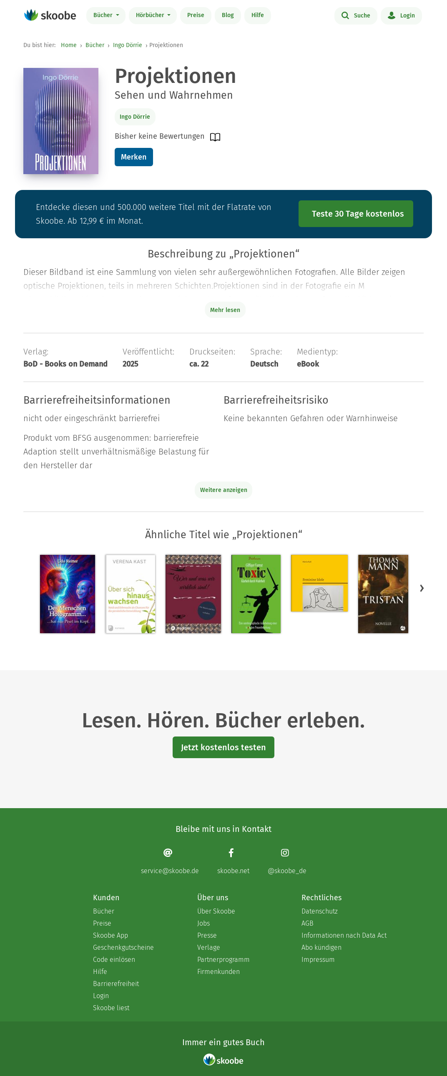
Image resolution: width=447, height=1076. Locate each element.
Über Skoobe (216, 911)
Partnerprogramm (223, 960)
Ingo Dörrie (127, 45)
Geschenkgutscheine (123, 947)
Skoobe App (110, 935)
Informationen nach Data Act (344, 935)
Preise (195, 15)
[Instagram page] (287, 861)
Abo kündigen (321, 947)
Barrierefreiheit (116, 984)
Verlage (208, 947)
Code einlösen (114, 960)
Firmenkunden (218, 972)
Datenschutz (319, 911)
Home (69, 45)
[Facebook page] (233, 861)
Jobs (203, 923)
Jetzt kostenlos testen (223, 747)
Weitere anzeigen (223, 490)
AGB (307, 923)
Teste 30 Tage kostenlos (358, 214)
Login (401, 15)
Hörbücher (151, 15)
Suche (356, 15)
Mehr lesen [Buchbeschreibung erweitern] (225, 310)
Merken (133, 157)
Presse (207, 935)
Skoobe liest (111, 1008)
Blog (228, 15)
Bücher (103, 15)
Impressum (318, 960)
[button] (422, 588)
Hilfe (257, 15)
